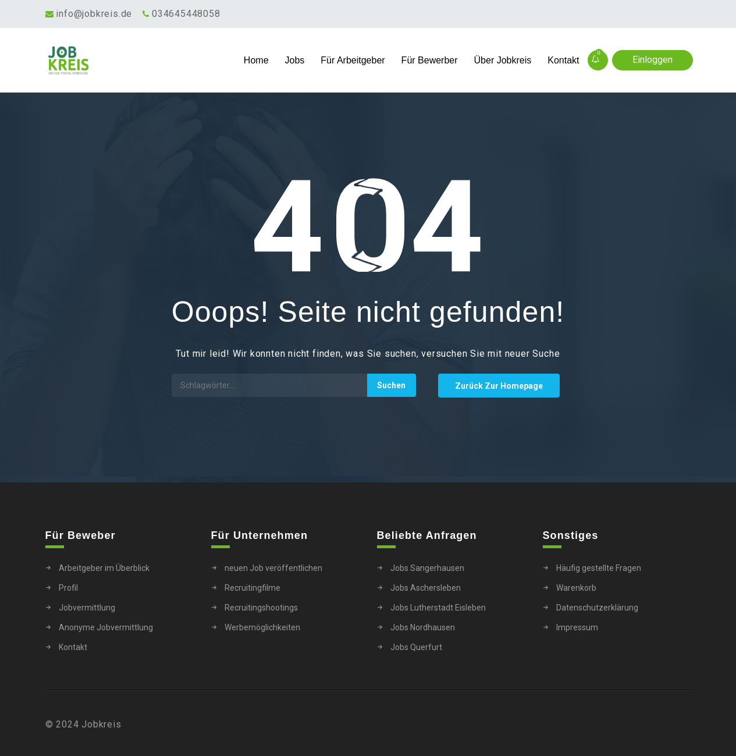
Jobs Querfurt (416, 647)
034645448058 (186, 13)
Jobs (295, 60)
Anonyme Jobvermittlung (106, 627)
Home (256, 60)
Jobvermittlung (87, 607)
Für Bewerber (429, 60)
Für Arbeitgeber (353, 60)
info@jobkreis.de (94, 13)
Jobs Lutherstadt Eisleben (438, 607)
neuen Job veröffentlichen (273, 568)
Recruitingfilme (252, 587)
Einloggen (652, 59)
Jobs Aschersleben (425, 587)
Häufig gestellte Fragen (598, 568)
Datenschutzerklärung (597, 607)
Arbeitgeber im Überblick (104, 568)
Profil (68, 587)
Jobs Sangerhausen (427, 568)
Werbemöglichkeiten (262, 627)
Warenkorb (576, 587)
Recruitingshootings (261, 607)
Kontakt (563, 60)
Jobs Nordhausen (422, 627)
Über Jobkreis (503, 60)
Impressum (577, 627)
